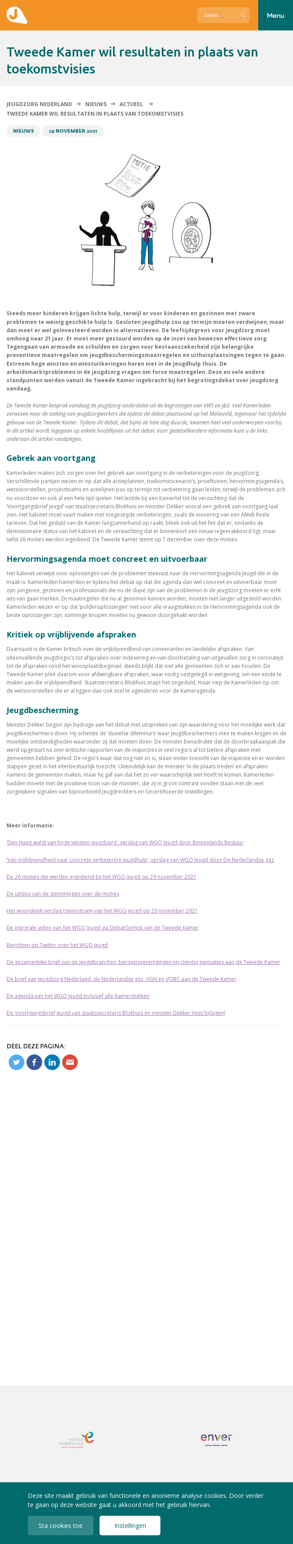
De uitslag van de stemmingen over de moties (63, 893)
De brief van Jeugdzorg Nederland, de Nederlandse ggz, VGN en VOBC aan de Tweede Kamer (121, 979)
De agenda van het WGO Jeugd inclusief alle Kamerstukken (78, 996)
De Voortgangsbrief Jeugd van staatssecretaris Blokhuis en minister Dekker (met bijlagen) (116, 1013)
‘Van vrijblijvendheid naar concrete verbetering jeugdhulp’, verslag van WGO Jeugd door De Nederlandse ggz (140, 860)
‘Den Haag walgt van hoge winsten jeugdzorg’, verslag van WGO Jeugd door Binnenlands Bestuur (125, 842)
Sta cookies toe (61, 1525)
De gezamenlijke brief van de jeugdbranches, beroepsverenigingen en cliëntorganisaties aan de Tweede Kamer (143, 962)
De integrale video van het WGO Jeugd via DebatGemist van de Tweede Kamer (103, 927)
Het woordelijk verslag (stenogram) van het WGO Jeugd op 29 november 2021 (102, 910)
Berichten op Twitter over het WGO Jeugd (57, 945)
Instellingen (130, 1525)
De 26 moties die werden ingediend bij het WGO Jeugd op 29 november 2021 (101, 876)
